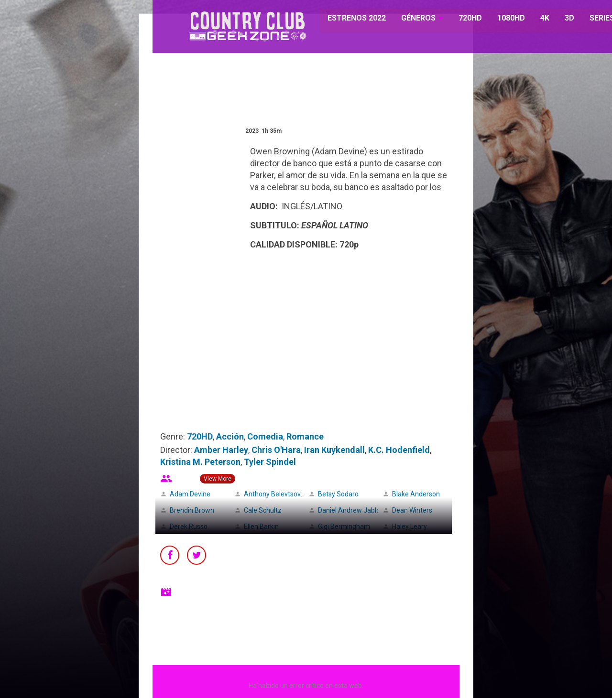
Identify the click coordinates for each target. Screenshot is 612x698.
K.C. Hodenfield (399, 450)
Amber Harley (221, 450)
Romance (305, 436)
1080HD (506, 18)
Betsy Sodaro (338, 494)
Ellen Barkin (261, 526)
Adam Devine (190, 494)
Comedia (265, 436)
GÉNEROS (413, 18)
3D (564, 18)
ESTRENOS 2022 (352, 18)
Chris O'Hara (276, 450)
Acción (230, 436)
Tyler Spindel (270, 462)
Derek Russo (189, 526)
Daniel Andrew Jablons (352, 510)
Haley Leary (409, 526)
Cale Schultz (263, 510)
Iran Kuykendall (334, 450)
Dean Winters (412, 510)
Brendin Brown (192, 510)
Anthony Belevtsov (272, 494)
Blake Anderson (416, 494)
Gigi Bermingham (344, 526)
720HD (465, 18)
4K (539, 18)
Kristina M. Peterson (200, 462)
